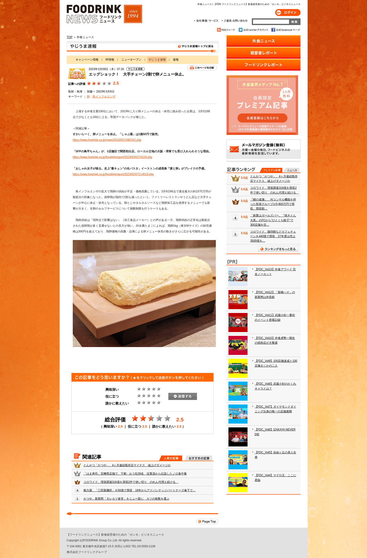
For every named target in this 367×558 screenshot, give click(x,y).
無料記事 (291, 170)
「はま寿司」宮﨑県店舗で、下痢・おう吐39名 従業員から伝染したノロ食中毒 (135, 473)
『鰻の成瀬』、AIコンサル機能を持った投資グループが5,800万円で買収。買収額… (273, 204)
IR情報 (110, 59)
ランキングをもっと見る (278, 249)
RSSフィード (227, 30)
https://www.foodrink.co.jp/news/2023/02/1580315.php (107, 140)
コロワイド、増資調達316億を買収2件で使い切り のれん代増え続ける (131, 482)
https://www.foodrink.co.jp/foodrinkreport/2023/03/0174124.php (112, 157)
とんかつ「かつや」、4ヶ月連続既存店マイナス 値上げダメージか (127, 465)
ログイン (287, 12)
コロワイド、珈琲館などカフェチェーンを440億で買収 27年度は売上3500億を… (273, 236)
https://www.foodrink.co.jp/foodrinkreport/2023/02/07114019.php (113, 174)
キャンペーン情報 (87, 59)
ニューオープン (131, 59)
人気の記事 (170, 458)
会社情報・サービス (207, 21)
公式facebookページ (285, 30)
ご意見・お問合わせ (234, 21)
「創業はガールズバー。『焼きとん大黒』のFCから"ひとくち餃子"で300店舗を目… (273, 220)
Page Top (207, 521)
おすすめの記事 (198, 458)
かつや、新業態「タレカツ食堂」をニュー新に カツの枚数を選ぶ (126, 498)
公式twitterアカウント (254, 30)
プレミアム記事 (271, 170)
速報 (176, 59)
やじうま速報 (142, 47)
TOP (69, 37)
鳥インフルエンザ (104, 96)
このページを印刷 (202, 68)
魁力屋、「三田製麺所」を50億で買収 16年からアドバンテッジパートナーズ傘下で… (139, 490)
